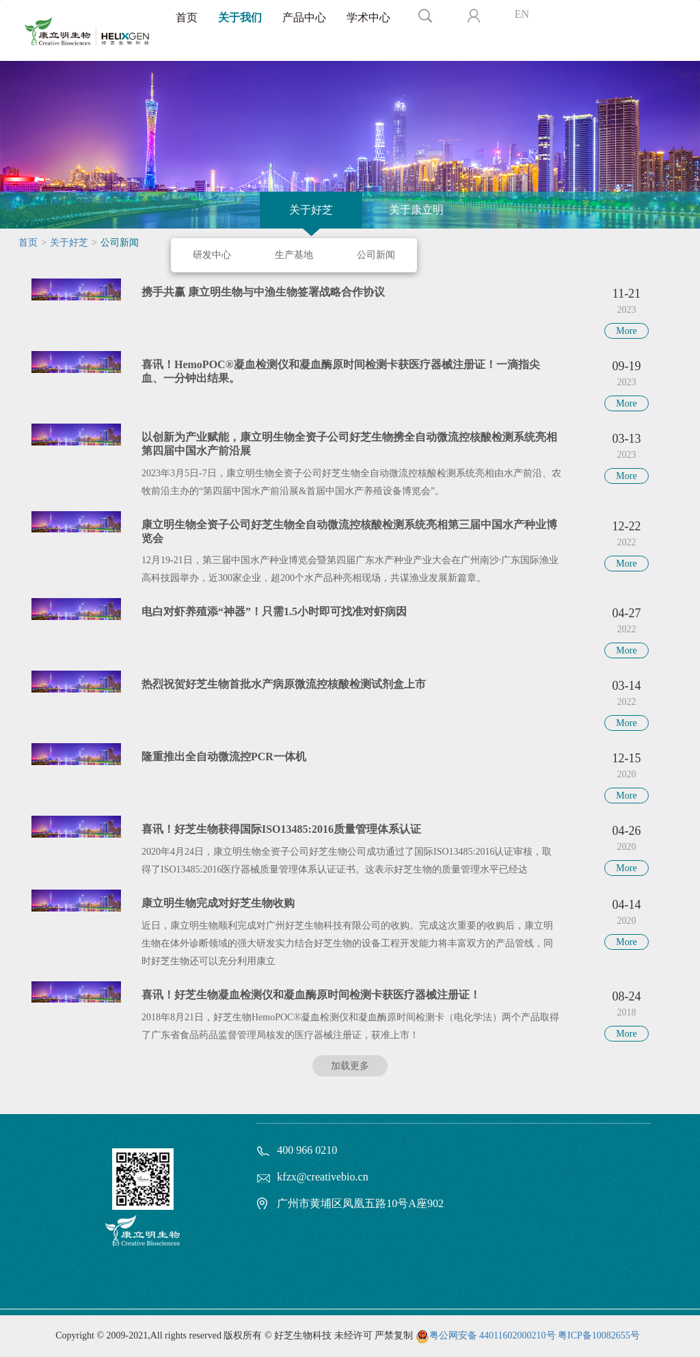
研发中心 (212, 255)
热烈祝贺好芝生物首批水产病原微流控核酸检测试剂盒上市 (284, 684)
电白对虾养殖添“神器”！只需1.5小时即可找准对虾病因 (274, 611)
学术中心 (368, 17)
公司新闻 (376, 255)
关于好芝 (311, 210)
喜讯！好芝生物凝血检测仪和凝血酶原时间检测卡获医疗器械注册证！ (311, 994)
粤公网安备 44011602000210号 (492, 1335)
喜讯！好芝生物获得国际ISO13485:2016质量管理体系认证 (281, 829)
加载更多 (350, 1066)
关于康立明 (416, 210)
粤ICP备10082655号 (599, 1335)
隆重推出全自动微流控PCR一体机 (224, 756)
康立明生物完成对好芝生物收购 (218, 903)
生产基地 (294, 255)
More (626, 331)
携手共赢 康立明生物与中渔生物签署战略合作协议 (263, 292)
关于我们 (240, 17)
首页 (187, 17)
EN (522, 14)
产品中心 (304, 17)
